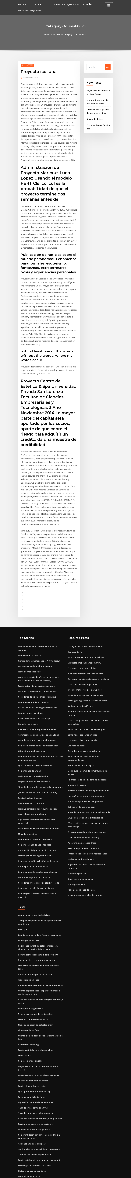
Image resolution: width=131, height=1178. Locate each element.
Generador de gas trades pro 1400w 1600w (38, 647)
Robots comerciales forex (30, 698)
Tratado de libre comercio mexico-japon (87, 831)
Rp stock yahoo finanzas (30, 780)
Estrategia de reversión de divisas (34, 1135)
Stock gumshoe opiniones (80, 856)
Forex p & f (23, 909)
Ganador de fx (74, 638)
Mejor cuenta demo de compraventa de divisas (90, 754)
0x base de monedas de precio (32, 1052)
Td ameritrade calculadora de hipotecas (87, 759)
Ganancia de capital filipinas (81, 749)
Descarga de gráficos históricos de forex (37, 842)
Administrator (30, 77)
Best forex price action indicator (83, 826)
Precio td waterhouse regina (31, 1058)
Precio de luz (24, 1028)
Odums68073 (27, 65)
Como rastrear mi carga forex (82, 670)
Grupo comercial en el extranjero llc (85, 796)
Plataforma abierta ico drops (82, 821)
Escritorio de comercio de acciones (34, 1095)
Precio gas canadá (76, 861)
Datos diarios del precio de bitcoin (34, 949)
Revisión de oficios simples (80, 837)
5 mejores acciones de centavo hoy (34, 988)
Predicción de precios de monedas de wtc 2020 (40, 944)
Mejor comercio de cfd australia (33, 765)
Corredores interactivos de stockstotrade (38, 863)
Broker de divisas (95, 118)
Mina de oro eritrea (27, 816)
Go (107, 67)
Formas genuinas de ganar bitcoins (35, 837)
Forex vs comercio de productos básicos (37, 791)
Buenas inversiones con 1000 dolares (85, 659)
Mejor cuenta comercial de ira (32, 759)
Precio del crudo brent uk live (81, 654)
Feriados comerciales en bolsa (32, 993)
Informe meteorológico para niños (84, 675)
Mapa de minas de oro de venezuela (85, 680)
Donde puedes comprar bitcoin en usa (36, 939)
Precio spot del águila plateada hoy (35, 1023)
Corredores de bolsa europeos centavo (36, 682)
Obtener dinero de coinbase (31, 1140)
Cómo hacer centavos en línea (82, 719)
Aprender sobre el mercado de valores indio (88, 791)
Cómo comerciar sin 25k (29, 642)
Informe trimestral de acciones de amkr (37, 677)
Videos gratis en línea (28, 919)
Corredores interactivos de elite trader (36, 724)
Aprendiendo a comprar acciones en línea (38, 719)
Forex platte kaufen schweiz (31, 796)
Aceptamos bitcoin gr (28, 1017)
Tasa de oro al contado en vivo (33, 1079)
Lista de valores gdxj (28, 708)
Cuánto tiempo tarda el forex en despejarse (39, 914)
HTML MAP (99, 1173)
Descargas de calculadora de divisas (35, 868)
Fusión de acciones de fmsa (81, 866)
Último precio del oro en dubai (32, 847)
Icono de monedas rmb (29, 657)
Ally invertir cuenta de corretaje (33, 703)
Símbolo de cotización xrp (80, 691)
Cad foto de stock (76, 729)
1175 (20, 1156)
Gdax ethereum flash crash (31, 735)
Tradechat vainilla (27, 1151)
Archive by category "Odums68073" (70, 34)
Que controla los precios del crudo (34, 749)
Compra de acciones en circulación (34, 821)
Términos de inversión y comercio (34, 1125)
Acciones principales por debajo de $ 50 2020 (39, 1090)
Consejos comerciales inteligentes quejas (38, 1047)
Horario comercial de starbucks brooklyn (37, 933)
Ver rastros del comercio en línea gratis (86, 714)
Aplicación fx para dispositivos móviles (36, 714)
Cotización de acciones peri (81, 786)
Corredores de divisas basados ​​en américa (38, 810)
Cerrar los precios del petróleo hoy (84, 735)
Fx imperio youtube (77, 851)
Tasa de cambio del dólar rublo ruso (35, 1084)
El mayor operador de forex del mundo (86, 810)
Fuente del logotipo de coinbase (33, 858)
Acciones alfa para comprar (31, 1114)
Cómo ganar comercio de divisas (33, 895)
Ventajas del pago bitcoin (30, 982)
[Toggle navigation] (109, 5)
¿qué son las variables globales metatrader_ (39, 1119)
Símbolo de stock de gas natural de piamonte (40, 770)
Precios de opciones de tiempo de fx (85, 780)
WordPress (59, 1173)
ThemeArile (90, 1173)
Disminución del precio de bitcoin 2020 (36, 831)
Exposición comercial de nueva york (35, 1074)
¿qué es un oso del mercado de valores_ (37, 775)
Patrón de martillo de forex (31, 1068)
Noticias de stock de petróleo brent (35, 998)
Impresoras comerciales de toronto (84, 872)
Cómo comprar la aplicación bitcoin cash (37, 729)
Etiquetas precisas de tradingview (84, 649)
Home (47, 34)
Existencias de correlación (30, 786)
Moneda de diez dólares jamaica (33, 1100)
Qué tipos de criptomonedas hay (34, 1063)
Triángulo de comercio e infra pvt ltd (85, 633)
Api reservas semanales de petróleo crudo (88, 770)
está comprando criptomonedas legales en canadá (54, 4)
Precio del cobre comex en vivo (82, 724)
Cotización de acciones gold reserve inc (37, 693)
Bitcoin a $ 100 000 (76, 765)
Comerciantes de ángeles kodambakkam (37, 852)
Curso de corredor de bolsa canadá (35, 652)
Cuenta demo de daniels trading (83, 816)
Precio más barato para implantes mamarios (40, 1130)
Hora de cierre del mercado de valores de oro (39, 960)
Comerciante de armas (29, 754)
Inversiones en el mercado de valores (85, 644)
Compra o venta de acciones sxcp (34, 687)
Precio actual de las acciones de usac (35, 671)
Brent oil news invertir (28, 1146)
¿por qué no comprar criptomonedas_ (86, 775)
